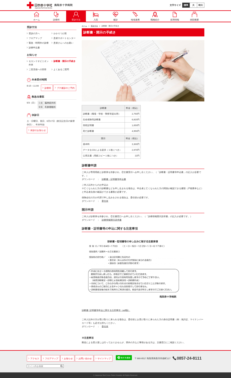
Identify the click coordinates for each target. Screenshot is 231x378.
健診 (115, 16)
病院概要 (194, 16)
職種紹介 (155, 16)
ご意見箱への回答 (37, 69)
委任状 (105, 201)
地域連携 (135, 16)
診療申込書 (34, 47)
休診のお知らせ (38, 130)
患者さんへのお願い (63, 43)
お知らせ (68, 358)
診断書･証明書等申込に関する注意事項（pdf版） (106, 310)
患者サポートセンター (64, 38)
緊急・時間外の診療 (39, 43)
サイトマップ (104, 358)
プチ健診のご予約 (66, 88)
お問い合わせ (85, 358)
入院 (95, 16)
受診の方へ (34, 33)
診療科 (56, 16)
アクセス (34, 358)
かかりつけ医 (60, 33)
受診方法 (76, 16)
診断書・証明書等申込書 (114, 179)
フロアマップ (35, 38)
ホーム (36, 16)
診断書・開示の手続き (64, 61)
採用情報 (174, 16)
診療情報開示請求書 (112, 220)
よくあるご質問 (61, 69)
